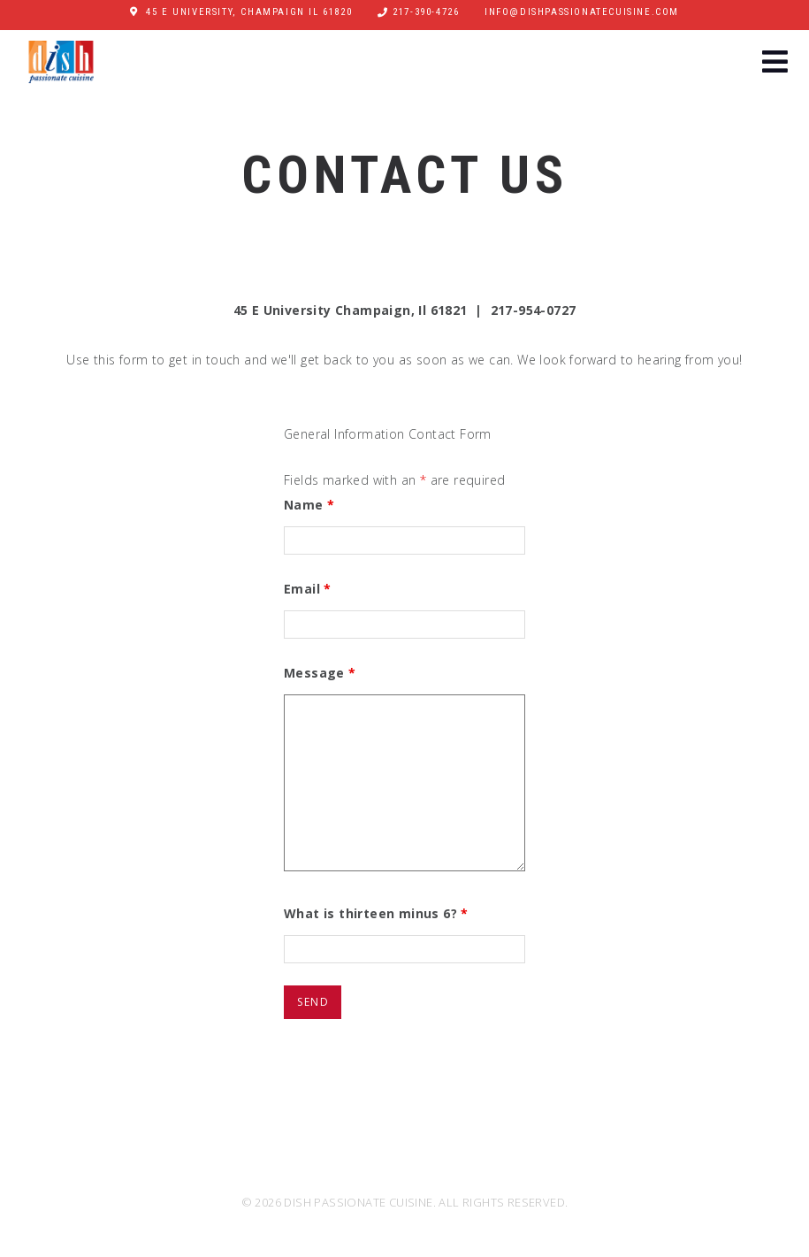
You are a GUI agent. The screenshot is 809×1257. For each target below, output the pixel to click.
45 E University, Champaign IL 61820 (249, 12)
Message (320, 672)
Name (309, 504)
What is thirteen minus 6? (376, 913)
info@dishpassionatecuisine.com (582, 12)
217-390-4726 (426, 12)
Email (308, 588)
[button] (775, 63)
